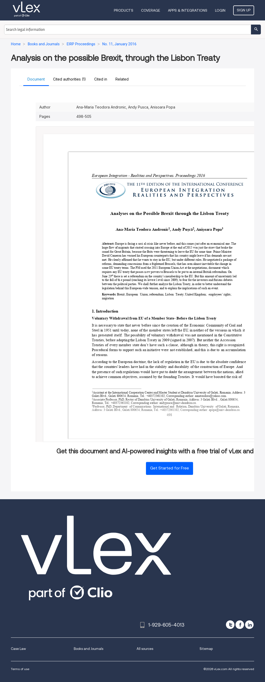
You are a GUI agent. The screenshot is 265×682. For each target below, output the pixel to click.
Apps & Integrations (187, 10)
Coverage (150, 10)
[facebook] (239, 624)
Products (123, 10)
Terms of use (20, 669)
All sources (145, 649)
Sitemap (206, 649)
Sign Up (244, 10)
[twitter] (230, 624)
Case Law (18, 649)
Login (220, 10)
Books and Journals (88, 649)
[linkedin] (249, 624)
